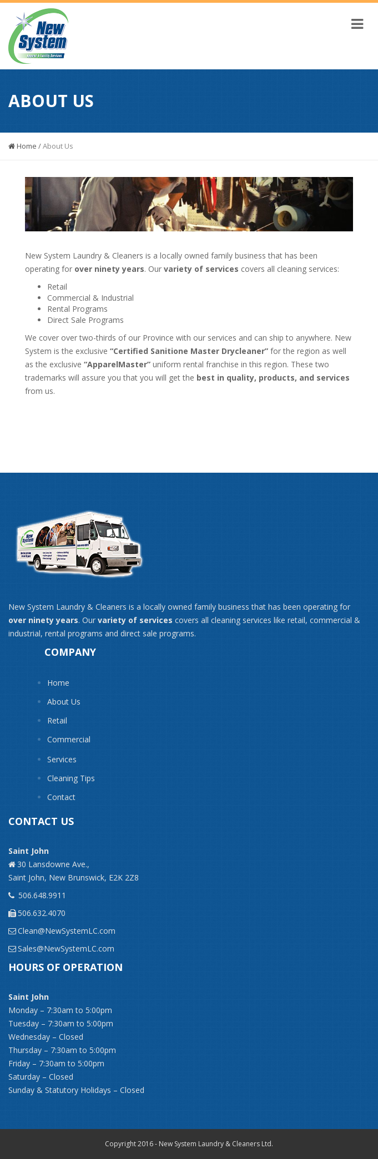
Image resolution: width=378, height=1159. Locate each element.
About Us (63, 701)
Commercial (68, 739)
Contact (61, 797)
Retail (57, 720)
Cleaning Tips (71, 778)
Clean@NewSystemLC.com (66, 930)
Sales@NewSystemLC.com (66, 948)
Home (22, 146)
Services (62, 759)
